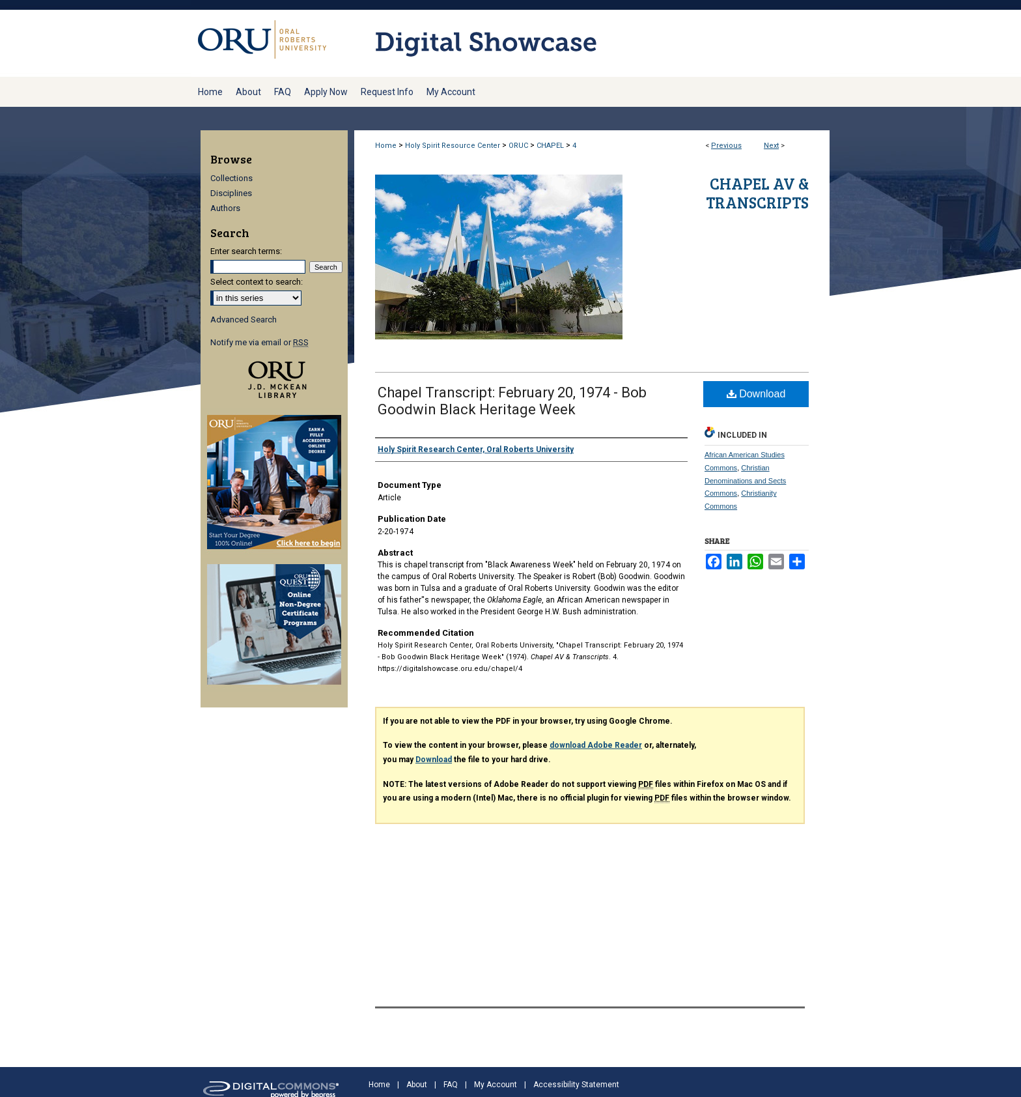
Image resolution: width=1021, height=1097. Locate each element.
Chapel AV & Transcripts (757, 193)
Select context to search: (256, 282)
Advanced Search (243, 319)
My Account (495, 1084)
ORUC (518, 145)
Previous (726, 145)
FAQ (450, 1084)
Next (771, 145)
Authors (225, 208)
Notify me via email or (259, 342)
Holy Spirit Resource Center (452, 145)
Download (756, 393)
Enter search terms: (246, 251)
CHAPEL (550, 145)
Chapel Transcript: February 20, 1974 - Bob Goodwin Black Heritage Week (512, 401)
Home (386, 145)
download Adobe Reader (596, 745)
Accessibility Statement (576, 1084)
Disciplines (231, 193)
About (416, 1084)
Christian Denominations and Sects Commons (745, 481)
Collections (231, 178)
